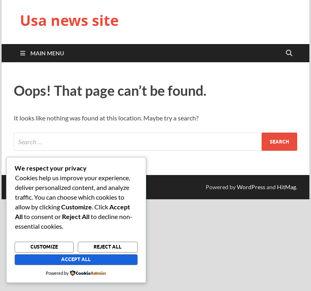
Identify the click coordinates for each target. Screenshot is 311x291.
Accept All (76, 259)
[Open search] (289, 53)
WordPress (251, 186)
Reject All (107, 247)
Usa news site (69, 20)
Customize (44, 247)
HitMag (286, 186)
